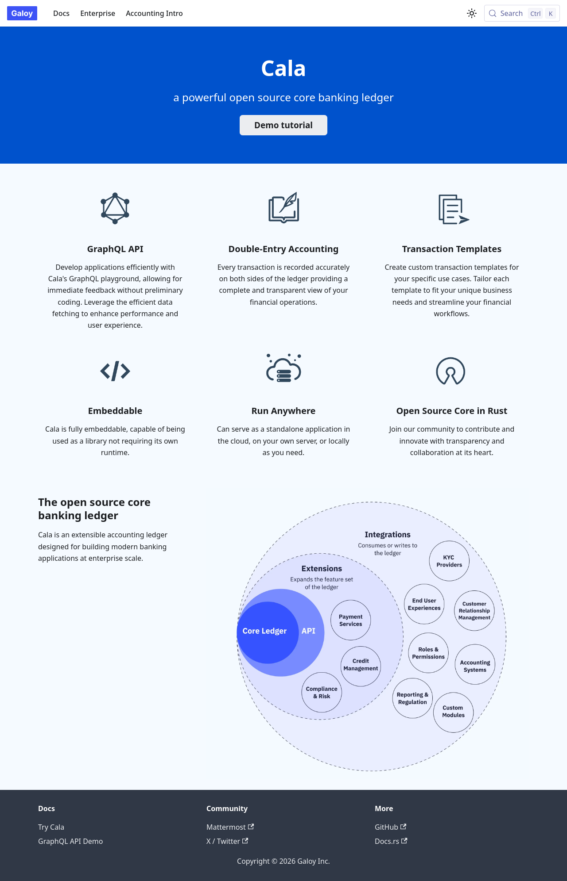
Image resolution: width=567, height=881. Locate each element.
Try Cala (51, 827)
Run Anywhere (283, 411)
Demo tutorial (283, 125)
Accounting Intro (154, 13)
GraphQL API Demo (70, 841)
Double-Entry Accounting (284, 249)
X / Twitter (227, 841)
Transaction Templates (452, 249)
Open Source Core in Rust (451, 411)
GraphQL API (115, 249)
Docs (61, 13)
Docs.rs (391, 841)
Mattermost (230, 827)
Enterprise (97, 13)
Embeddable (115, 411)
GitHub (390, 827)
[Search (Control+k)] (522, 13)
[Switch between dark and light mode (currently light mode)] (472, 13)
